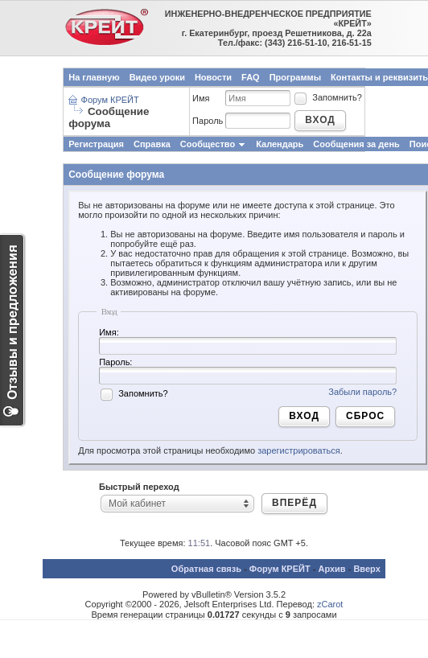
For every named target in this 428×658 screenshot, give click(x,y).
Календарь (279, 144)
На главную (93, 77)
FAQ (250, 77)
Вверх (366, 569)
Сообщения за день (356, 144)
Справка (152, 144)
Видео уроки (157, 77)
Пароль (207, 120)
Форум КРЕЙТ (110, 100)
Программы (295, 77)
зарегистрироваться (298, 450)
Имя (200, 98)
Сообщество (213, 144)
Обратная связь (206, 569)
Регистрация (96, 144)
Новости (213, 77)
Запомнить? (327, 97)
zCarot (330, 604)
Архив (331, 569)
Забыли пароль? (362, 392)
